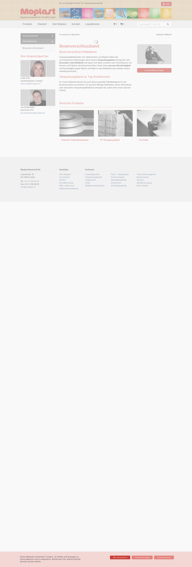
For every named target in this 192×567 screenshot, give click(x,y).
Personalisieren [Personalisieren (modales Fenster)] (164, 557)
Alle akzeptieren (120, 557)
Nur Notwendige (142, 557)
